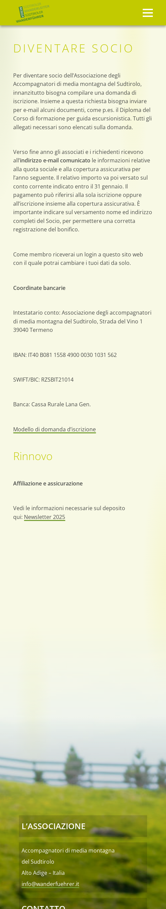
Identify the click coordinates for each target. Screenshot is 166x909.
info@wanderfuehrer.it (50, 884)
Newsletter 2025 (44, 517)
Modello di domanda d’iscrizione (54, 429)
